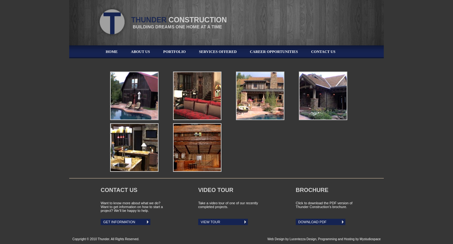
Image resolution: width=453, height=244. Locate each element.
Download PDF (312, 222)
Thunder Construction (113, 19)
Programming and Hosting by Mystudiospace (349, 239)
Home (112, 51)
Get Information (119, 222)
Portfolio (174, 51)
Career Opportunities (274, 51)
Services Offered (218, 51)
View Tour (210, 222)
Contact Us (323, 51)
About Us (140, 51)
